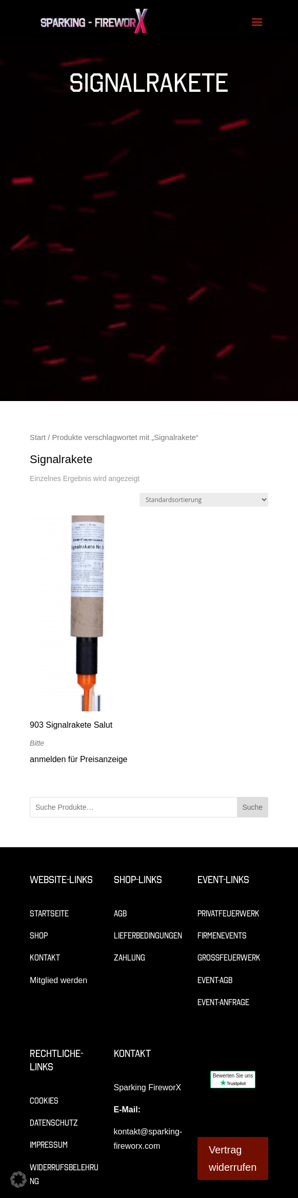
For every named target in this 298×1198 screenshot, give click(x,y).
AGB (120, 914)
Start (38, 437)
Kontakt (45, 958)
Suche (252, 807)
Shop (39, 936)
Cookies (44, 1101)
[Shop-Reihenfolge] (204, 500)
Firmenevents (222, 936)
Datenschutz (54, 1123)
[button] (18, 1179)
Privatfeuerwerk (228, 914)
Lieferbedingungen (148, 936)
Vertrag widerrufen (232, 1158)
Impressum (49, 1145)
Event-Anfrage (223, 1002)
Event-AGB (214, 980)
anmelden (48, 759)
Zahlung (129, 958)
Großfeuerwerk (229, 958)
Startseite (49, 914)
